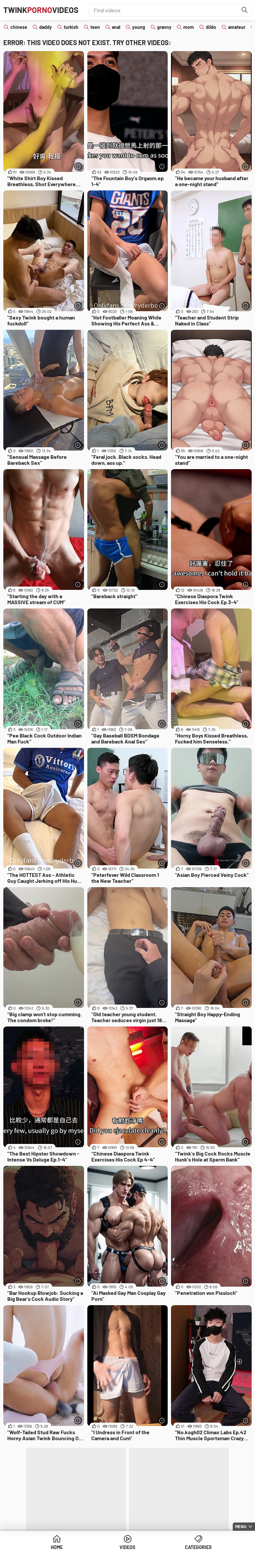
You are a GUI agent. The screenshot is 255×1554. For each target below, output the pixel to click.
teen (95, 27)
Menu (240, 1526)
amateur (236, 27)
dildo (211, 27)
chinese (18, 27)
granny (164, 27)
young (138, 27)
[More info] (78, 166)
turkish (71, 27)
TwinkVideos (40, 10)
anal (116, 27)
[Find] (244, 10)
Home (57, 1547)
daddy (45, 27)
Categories (198, 1547)
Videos (127, 1547)
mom (188, 27)
